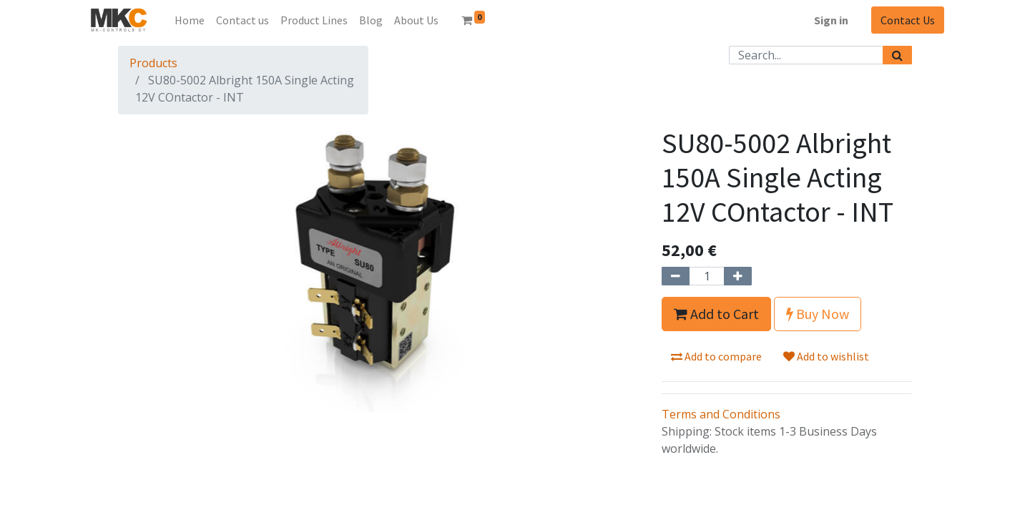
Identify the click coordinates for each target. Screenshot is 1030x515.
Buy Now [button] (817, 314)
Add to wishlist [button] (826, 356)
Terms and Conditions (721, 414)
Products (153, 63)
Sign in (831, 20)
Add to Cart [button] (716, 314)
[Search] (897, 55)
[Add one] (738, 276)
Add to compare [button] (716, 356)
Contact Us (908, 20)
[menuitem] (189, 20)
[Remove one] (676, 276)
